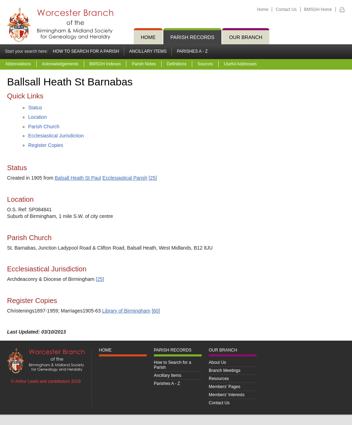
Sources (205, 64)
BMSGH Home (318, 9)
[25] (153, 178)
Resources (219, 378)
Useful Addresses (240, 64)
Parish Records (192, 37)
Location (37, 117)
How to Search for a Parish (86, 51)
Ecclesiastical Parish (124, 178)
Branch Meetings (224, 370)
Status (35, 107)
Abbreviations (18, 64)
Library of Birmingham (126, 311)
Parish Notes (144, 64)
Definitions (177, 64)
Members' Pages (224, 386)
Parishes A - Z (192, 51)
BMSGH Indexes (105, 64)
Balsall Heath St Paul (78, 178)
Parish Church (43, 126)
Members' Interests (227, 394)
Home (262, 9)
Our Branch (245, 37)
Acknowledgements (60, 64)
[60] (156, 311)
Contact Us (286, 9)
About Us (217, 362)
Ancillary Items (147, 51)
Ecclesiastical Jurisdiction (56, 136)
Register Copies (45, 145)
